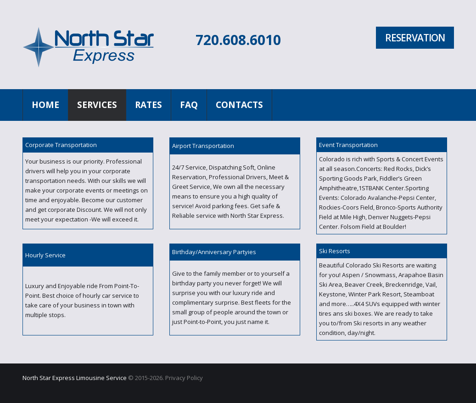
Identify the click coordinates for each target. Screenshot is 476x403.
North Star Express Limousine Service (74, 378)
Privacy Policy (184, 378)
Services (97, 105)
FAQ (189, 105)
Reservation (415, 37)
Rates (148, 105)
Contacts (239, 105)
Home (45, 105)
